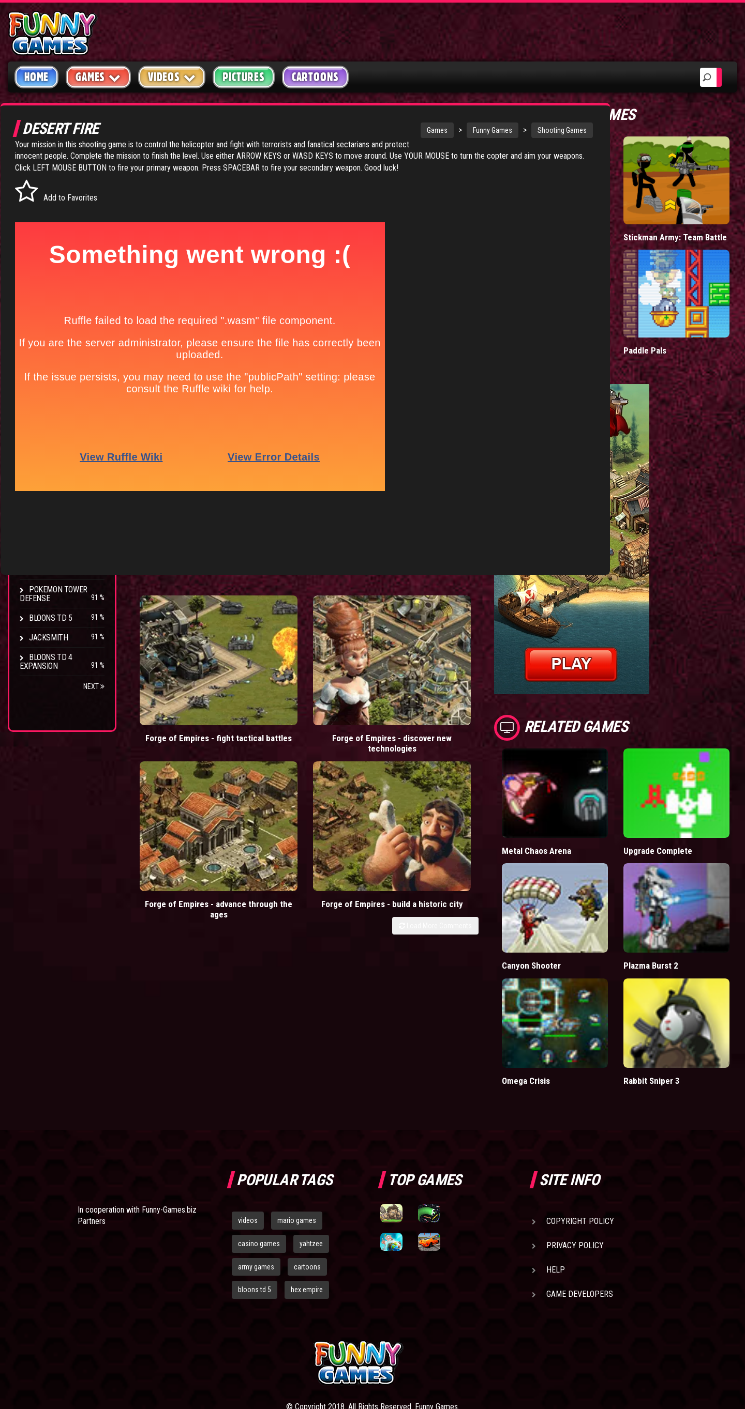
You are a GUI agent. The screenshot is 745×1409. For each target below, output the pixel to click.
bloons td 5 (254, 1202)
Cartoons (315, 77)
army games (256, 1179)
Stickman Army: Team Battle (689, 220)
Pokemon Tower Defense (53, 594)
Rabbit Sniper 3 (677, 992)
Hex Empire (49, 472)
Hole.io (566, 215)
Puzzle (42, 202)
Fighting (44, 242)
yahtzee (311, 1156)
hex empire (307, 1202)
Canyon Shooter (583, 899)
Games (358, 130)
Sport (40, 281)
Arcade (42, 183)
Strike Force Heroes (66, 491)
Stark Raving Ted (60, 530)
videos (248, 1132)
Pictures (243, 77)
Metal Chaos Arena (588, 806)
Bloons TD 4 (50, 432)
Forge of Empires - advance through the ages (381, 653)
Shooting (46, 222)
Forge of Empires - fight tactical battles (181, 648)
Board (40, 320)
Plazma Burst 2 (677, 899)
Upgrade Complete (683, 806)
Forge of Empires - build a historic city (480, 648)
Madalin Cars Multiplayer (577, 322)
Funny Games (413, 130)
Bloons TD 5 (50, 618)
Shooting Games (483, 130)
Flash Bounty (54, 452)
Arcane (42, 550)
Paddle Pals (671, 317)
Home (36, 77)
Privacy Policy (575, 1157)
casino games (259, 1156)
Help (555, 1182)
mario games (296, 1132)
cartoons (307, 1179)
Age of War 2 (51, 570)
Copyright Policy (580, 1133)
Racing (41, 261)
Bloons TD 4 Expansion (46, 661)
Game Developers (579, 1206)
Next (94, 686)
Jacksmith (48, 637)
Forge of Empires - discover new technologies (281, 653)
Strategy (46, 300)
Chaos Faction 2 (58, 511)
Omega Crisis (578, 992)
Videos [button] (172, 76)
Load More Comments (487, 675)
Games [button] (98, 76)
